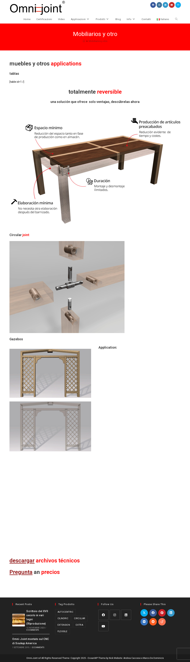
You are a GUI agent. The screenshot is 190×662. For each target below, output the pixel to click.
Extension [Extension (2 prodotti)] (64, 624)
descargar (22, 560)
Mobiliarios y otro (98, 41)
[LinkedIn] (126, 615)
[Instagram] (115, 615)
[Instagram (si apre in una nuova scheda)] (159, 5)
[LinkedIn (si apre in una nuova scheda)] (165, 5)
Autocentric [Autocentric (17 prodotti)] (65, 611)
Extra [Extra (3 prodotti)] (79, 624)
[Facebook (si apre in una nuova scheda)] (153, 5)
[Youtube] (103, 626)
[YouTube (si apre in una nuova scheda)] (172, 5)
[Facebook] (103, 615)
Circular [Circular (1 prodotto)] (79, 618)
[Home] (84, 41)
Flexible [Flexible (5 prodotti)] (63, 631)
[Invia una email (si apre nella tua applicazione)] (178, 5)
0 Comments (32, 630)
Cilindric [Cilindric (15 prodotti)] (63, 618)
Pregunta (20, 572)
